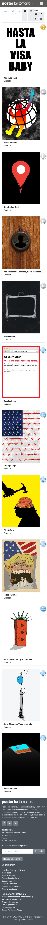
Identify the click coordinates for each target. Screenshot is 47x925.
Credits (30, 920)
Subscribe (39, 851)
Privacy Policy (20, 920)
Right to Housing (8, 876)
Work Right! (6, 873)
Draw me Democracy (10, 902)
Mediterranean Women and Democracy (17, 897)
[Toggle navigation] (41, 3)
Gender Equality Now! (10, 878)
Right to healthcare (9, 889)
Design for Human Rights (12, 910)
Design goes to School (11, 905)
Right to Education (9, 884)
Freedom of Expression (11, 886)
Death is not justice (9, 881)
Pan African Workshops (11, 899)
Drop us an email (12, 859)
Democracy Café (8, 908)
